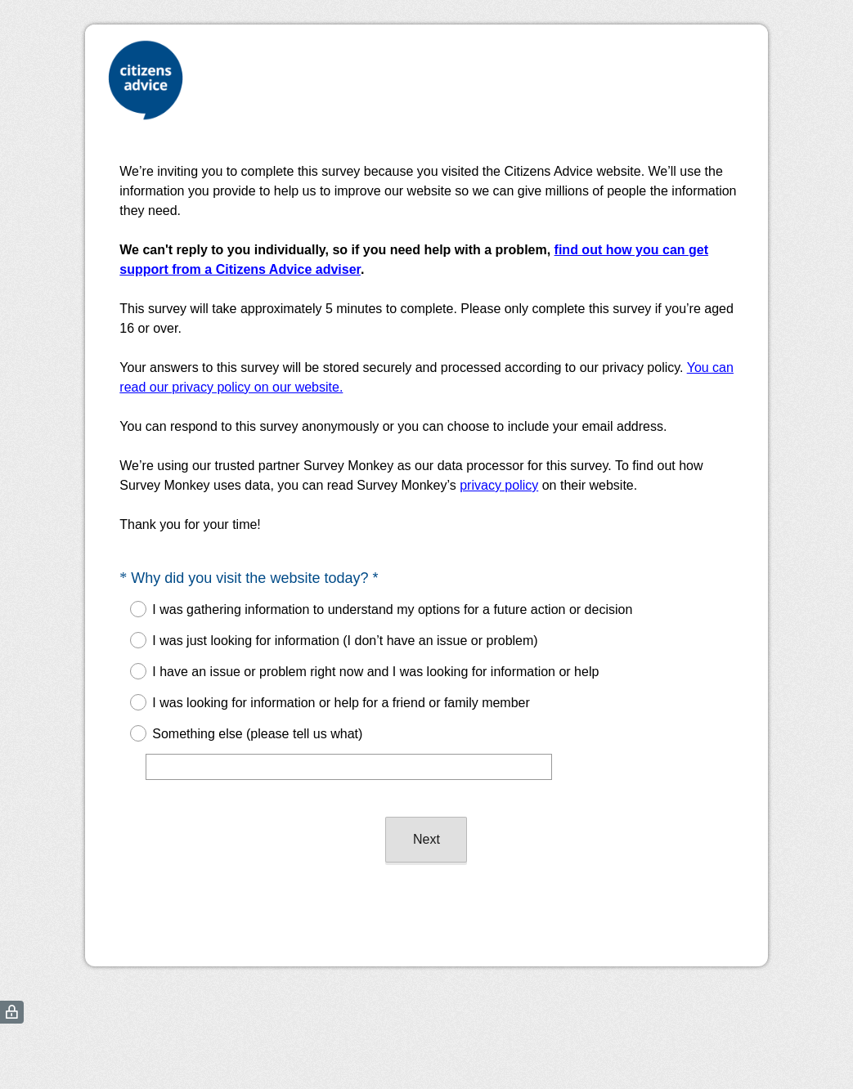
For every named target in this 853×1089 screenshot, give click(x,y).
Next (426, 839)
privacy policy (499, 485)
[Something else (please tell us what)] (349, 767)
